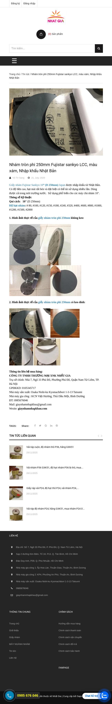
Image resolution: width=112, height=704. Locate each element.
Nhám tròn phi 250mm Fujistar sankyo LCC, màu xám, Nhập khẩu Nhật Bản (53, 167)
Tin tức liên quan (22, 435)
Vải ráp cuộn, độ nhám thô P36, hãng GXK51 (50, 447)
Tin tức (26, 74)
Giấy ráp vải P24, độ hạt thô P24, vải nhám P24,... (52, 488)
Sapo (79, 696)
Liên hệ (12, 658)
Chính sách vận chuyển (70, 637)
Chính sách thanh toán (70, 630)
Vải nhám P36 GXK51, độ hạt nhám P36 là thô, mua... (54, 467)
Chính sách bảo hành (69, 651)
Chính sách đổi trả (68, 644)
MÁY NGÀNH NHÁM (19, 644)
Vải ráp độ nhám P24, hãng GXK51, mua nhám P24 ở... (55, 508)
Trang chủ (14, 74)
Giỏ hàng (53, 30)
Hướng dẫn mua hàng (69, 623)
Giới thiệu (14, 630)
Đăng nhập (29, 3)
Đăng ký (15, 3)
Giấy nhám (14, 637)
